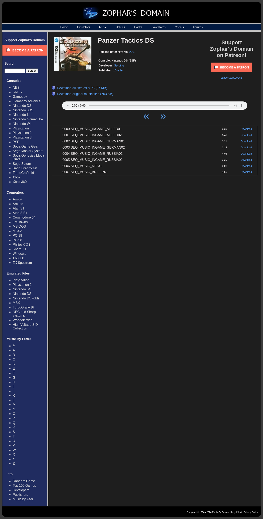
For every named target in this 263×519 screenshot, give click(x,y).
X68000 (18, 258)
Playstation (21, 128)
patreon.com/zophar (232, 77)
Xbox (16, 177)
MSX (16, 303)
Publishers (20, 494)
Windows (19, 253)
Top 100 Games (24, 485)
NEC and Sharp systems (24, 313)
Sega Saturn (22, 163)
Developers (21, 490)
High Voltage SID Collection (25, 326)
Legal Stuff (236, 512)
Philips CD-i (21, 244)
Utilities (120, 27)
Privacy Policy (251, 512)
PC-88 (17, 235)
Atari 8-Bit (20, 213)
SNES (17, 92)
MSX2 (17, 231)
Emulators (83, 27)
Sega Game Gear (25, 146)
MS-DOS (19, 226)
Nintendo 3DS (23, 110)
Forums (198, 27)
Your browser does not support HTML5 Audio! (154, 104)
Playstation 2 (22, 133)
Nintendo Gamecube (28, 119)
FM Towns (20, 222)
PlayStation (21, 280)
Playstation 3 (22, 137)
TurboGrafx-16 (23, 173)
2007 (132, 52)
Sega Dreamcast (25, 168)
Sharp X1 (20, 249)
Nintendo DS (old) (26, 298)
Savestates (158, 27)
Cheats (179, 27)
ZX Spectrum (22, 262)
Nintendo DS (22, 105)
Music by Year (23, 499)
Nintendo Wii (22, 124)
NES (16, 87)
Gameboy (20, 96)
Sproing (119, 65)
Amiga (17, 199)
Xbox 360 (20, 182)
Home (64, 27)
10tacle (117, 70)
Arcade (18, 204)
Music (103, 27)
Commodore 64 (24, 217)
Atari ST (19, 208)
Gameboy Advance (26, 101)
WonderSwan (22, 320)
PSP (16, 142)
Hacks (138, 27)
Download (246, 129)
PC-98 (17, 240)
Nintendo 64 (21, 114)
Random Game (24, 481)
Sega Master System (28, 151)
